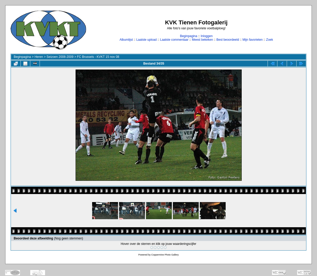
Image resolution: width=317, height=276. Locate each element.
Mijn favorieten (252, 40)
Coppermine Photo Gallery (165, 254)
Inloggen (207, 36)
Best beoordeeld (227, 40)
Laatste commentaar (174, 40)
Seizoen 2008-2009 (60, 57)
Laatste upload (146, 40)
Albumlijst (126, 40)
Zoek (269, 40)
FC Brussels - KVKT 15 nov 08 (98, 57)
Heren (38, 57)
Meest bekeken (202, 40)
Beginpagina (188, 36)
